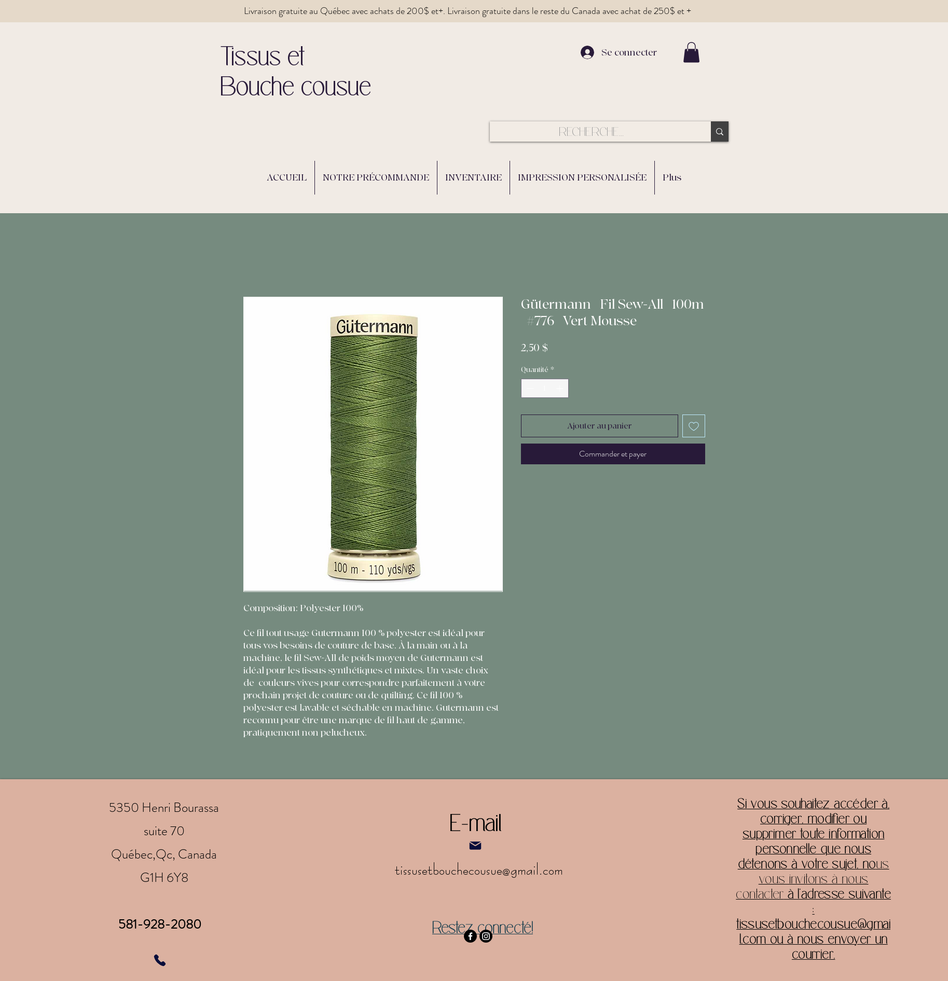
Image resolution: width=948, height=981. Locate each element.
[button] (691, 52)
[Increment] (560, 388)
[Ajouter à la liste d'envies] (693, 425)
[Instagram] (485, 936)
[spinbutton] (544, 388)
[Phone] (160, 960)
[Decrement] (529, 388)
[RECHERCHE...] (591, 131)
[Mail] (475, 845)
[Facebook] (470, 936)
